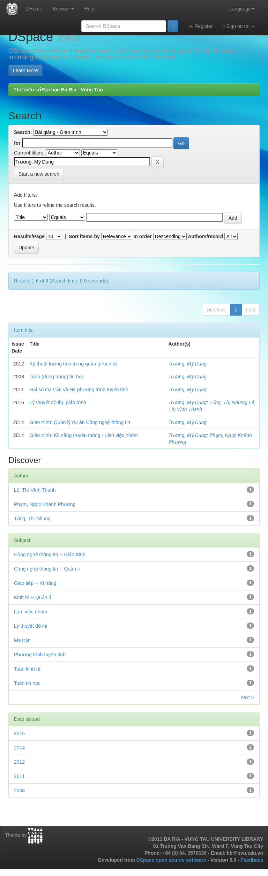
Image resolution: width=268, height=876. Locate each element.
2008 (19, 790)
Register (201, 26)
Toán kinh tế (27, 669)
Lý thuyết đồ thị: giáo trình (58, 402)
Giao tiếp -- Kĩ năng (35, 583)
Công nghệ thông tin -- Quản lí (47, 569)
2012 (19, 762)
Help (89, 9)
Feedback (251, 860)
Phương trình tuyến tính (40, 654)
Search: (23, 132)
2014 (19, 747)
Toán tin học (27, 683)
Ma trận (22, 640)
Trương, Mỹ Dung (188, 364)
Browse (63, 9)
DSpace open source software (172, 860)
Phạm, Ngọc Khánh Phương (44, 504)
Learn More (25, 70)
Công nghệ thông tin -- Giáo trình (49, 554)
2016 (19, 733)
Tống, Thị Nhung (227, 402)
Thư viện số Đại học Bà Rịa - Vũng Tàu (58, 89)
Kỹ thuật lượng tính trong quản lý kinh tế (73, 364)
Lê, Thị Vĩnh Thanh (34, 490)
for (17, 143)
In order (143, 236)
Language (241, 9)
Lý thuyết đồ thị (30, 626)
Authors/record (205, 236)
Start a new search (38, 174)
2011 (19, 776)
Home (34, 9)
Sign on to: (238, 26)
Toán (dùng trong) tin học (57, 376)
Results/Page (29, 236)
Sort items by (84, 236)
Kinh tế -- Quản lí (32, 597)
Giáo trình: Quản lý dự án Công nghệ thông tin (80, 422)
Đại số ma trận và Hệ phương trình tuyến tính (79, 389)
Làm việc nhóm (30, 611)
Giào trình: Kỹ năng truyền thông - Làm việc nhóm (84, 435)
